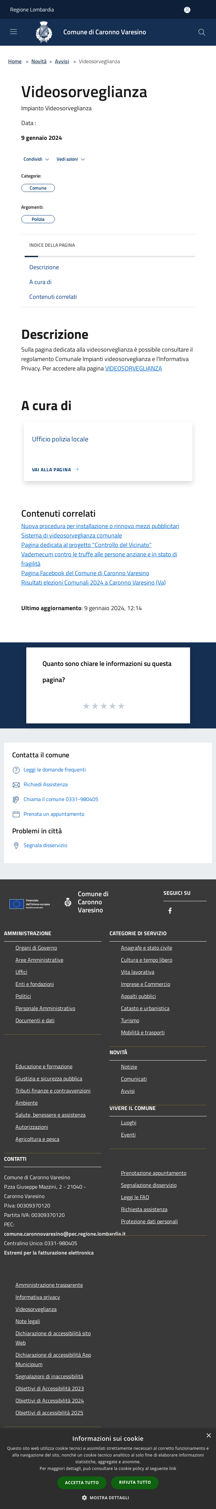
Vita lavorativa (137, 972)
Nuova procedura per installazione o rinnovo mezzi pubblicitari (100, 525)
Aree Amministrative (39, 960)
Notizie (129, 1067)
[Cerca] (202, 32)
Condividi (37, 159)
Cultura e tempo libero (146, 960)
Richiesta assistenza (144, 1209)
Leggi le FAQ (135, 1197)
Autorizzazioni (32, 1127)
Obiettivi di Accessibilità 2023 (50, 1388)
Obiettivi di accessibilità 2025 (49, 1412)
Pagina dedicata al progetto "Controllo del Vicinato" (86, 544)
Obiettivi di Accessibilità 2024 (50, 1400)
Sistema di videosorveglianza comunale (71, 535)
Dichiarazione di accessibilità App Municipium (53, 1359)
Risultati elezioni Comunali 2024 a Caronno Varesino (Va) (93, 582)
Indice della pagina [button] (52, 244)
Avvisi (62, 61)
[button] (108, 1497)
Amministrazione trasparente (49, 1285)
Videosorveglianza (36, 1309)
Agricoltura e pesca (37, 1139)
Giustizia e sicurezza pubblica (49, 1078)
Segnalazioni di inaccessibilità (49, 1376)
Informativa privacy (38, 1297)
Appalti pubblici (138, 996)
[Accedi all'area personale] (187, 10)
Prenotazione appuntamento (153, 1173)
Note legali (28, 1321)
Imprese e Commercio (145, 984)
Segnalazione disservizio (149, 1185)
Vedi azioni (72, 159)
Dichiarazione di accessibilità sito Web (53, 1338)
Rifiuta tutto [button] (135, 1482)
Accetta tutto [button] (82, 1482)
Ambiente (27, 1103)
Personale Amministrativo (45, 1008)
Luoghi (128, 1122)
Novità (39, 61)
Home (15, 61)
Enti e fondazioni (35, 984)
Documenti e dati (35, 1020)
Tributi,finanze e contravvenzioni (53, 1090)
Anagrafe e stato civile (146, 948)
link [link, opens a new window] (172, 1468)
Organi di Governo (36, 948)
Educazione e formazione (44, 1066)
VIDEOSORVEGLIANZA (133, 368)
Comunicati (134, 1079)
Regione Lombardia (32, 9)
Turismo (130, 1020)
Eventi (128, 1134)
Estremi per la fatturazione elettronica (49, 1252)
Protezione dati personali (149, 1221)
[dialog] (108, 1469)
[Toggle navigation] (13, 32)
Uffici (21, 972)
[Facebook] (170, 911)
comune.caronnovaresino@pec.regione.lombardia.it (65, 1234)
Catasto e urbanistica (145, 1008)
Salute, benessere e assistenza (51, 1115)
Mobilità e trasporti (143, 1032)
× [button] (208, 1435)
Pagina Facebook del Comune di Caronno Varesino (85, 573)
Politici (23, 996)
